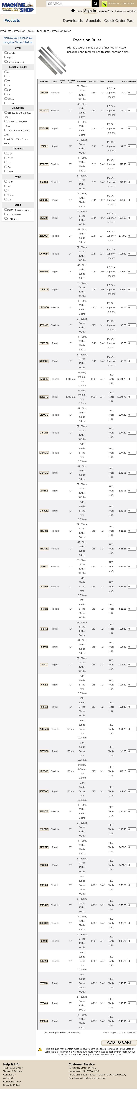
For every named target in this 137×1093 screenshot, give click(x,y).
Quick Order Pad (118, 21)
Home (79, 11)
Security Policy (11, 1085)
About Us (131, 11)
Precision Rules (61, 31)
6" (71, 307)
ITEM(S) (113, 4)
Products (12, 20)
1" (102, 128)
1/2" (102, 93)
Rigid (55, 128)
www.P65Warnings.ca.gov (108, 1055)
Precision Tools (23, 31)
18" (70, 164)
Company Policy (105, 11)
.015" (93, 93)
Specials (93, 21)
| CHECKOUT (127, 4)
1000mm (70, 379)
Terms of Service (12, 1071)
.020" (94, 379)
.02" (93, 164)
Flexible (55, 93)
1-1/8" (102, 200)
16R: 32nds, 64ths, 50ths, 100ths (82, 609)
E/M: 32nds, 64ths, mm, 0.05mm (82, 452)
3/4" (102, 164)
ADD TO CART (119, 1042)
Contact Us (120, 11)
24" (70, 236)
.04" (93, 128)
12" (70, 93)
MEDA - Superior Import (111, 92)
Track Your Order (12, 1068)
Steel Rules (42, 31)
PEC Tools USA (111, 379)
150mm (70, 729)
